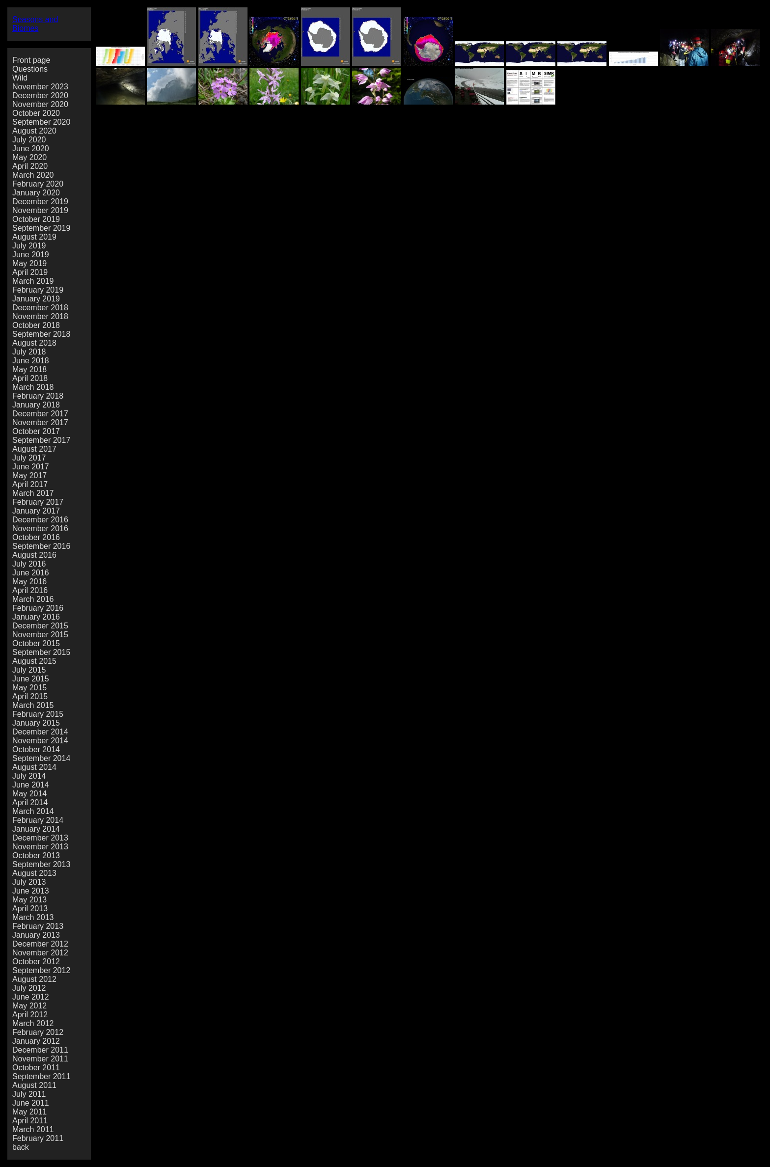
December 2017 (40, 413)
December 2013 (40, 838)
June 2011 (30, 1103)
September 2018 (41, 334)
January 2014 (36, 829)
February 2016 (37, 608)
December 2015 (40, 626)
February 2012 (37, 1032)
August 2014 (34, 767)
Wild (20, 78)
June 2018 (30, 360)
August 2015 (34, 661)
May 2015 (29, 687)
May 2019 (29, 263)
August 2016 (34, 555)
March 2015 (33, 705)
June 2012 (30, 997)
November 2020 (40, 104)
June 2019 (30, 254)
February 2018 (37, 396)
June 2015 (30, 679)
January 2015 (36, 723)
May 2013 (29, 900)
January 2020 (36, 193)
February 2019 (37, 290)
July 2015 (29, 670)
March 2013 (33, 917)
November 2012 (40, 953)
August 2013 (34, 873)
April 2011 (30, 1120)
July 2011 (29, 1094)
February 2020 (37, 184)
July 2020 (29, 140)
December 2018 (40, 307)
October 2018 (36, 325)
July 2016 (29, 564)
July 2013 (29, 882)
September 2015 (41, 652)
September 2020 (41, 122)
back (20, 1147)
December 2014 (40, 732)
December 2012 (40, 944)
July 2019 (29, 246)
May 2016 (29, 581)
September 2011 (41, 1076)
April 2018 (30, 378)
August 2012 (34, 979)
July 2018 (29, 352)
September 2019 (41, 228)
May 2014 (29, 793)
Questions (30, 69)
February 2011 (37, 1138)
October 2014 (36, 749)
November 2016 (40, 528)
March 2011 (33, 1129)
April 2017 (30, 484)
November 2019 (40, 210)
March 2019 (33, 281)
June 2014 (30, 785)
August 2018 (34, 343)
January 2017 (36, 511)
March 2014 (33, 811)
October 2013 (36, 855)
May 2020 (29, 157)
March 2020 (33, 175)
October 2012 (36, 961)
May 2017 (29, 475)
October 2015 (36, 643)
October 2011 (36, 1067)
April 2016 (30, 590)
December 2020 (40, 95)
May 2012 (29, 1006)
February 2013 (37, 926)
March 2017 (33, 493)
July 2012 (29, 988)
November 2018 (40, 316)
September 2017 (41, 440)
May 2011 (29, 1112)
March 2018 (33, 387)
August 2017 (34, 449)
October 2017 (36, 431)
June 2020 (30, 148)
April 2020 (30, 166)
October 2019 (36, 219)
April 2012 (30, 1014)
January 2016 (36, 617)
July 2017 (29, 458)
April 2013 (30, 908)
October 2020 (36, 113)
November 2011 (40, 1059)
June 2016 (30, 573)
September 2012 (41, 970)
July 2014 (29, 776)
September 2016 (41, 546)
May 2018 (29, 369)
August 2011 (34, 1085)
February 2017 (37, 502)
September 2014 (41, 758)
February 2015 (37, 714)
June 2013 (30, 891)
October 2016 (36, 537)
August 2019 (34, 237)
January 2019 (36, 299)
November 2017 (40, 422)
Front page (31, 60)
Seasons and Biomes (35, 23)
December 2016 (40, 520)
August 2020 (34, 131)
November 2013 (40, 846)
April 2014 (30, 802)
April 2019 (30, 272)
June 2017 (30, 466)
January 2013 (36, 935)
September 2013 (41, 864)
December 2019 (40, 201)
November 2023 (40, 86)
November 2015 (40, 634)
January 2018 (36, 405)
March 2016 (33, 599)
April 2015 (30, 696)
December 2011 (40, 1050)
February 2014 (37, 820)
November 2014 (40, 740)
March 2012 (33, 1023)
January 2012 (36, 1041)
